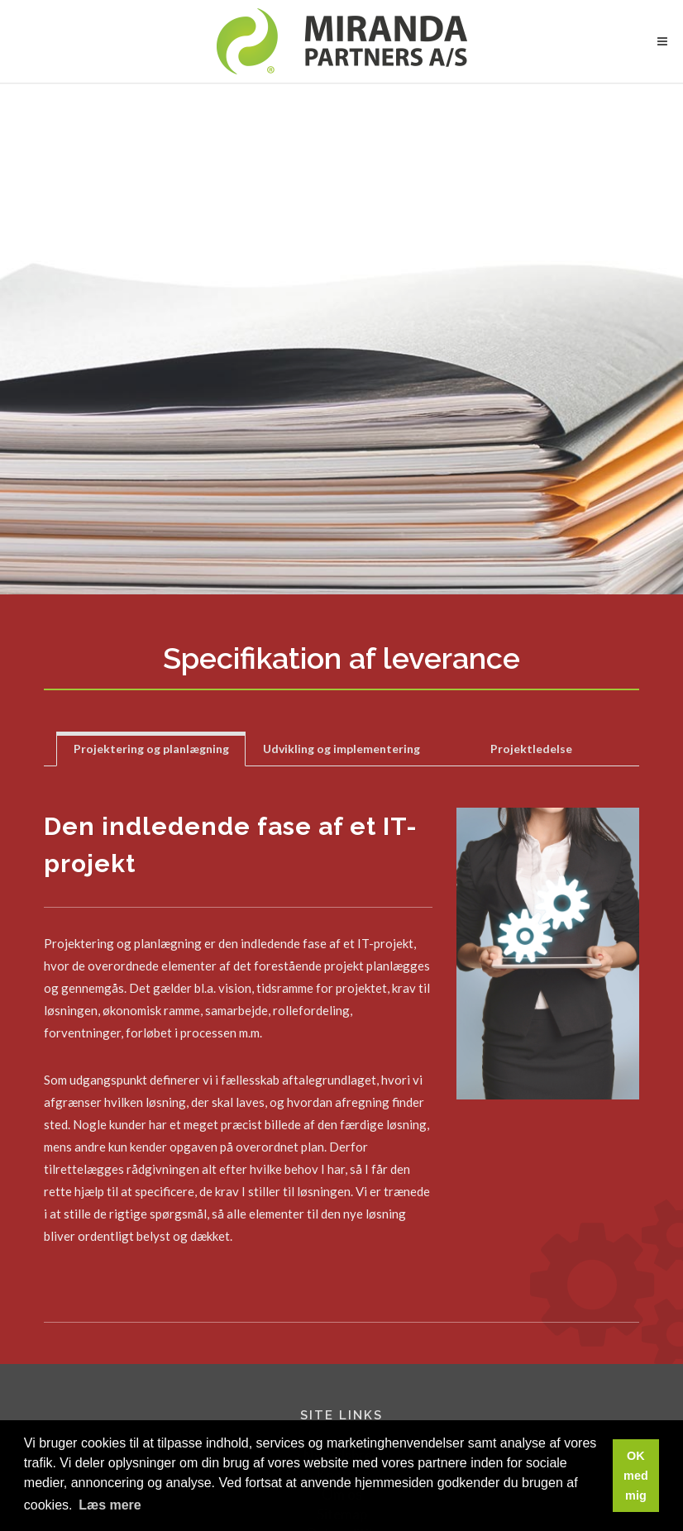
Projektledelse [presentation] (531, 749)
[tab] (151, 749)
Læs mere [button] (110, 1505)
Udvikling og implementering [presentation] (341, 749)
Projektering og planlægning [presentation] (151, 749)
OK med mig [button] (635, 1475)
